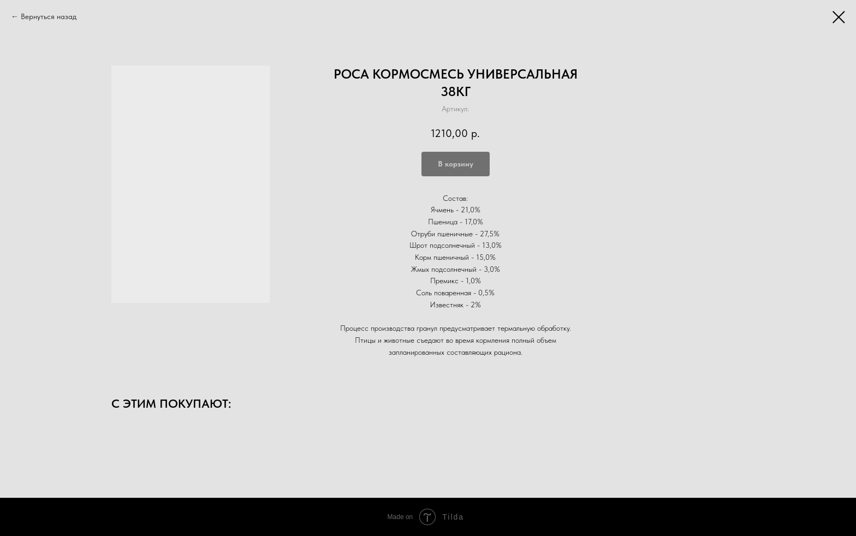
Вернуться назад (48, 16)
